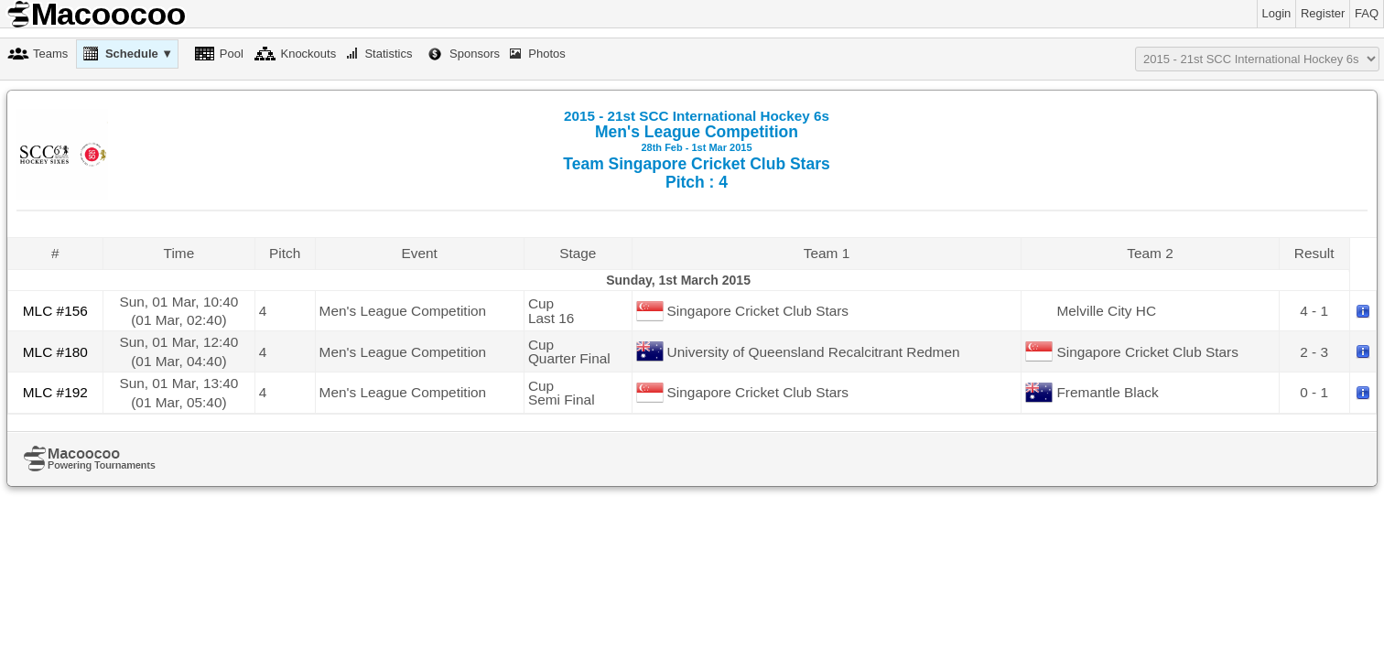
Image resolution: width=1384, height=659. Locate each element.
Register (1323, 13)
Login (1277, 13)
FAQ (1367, 13)
